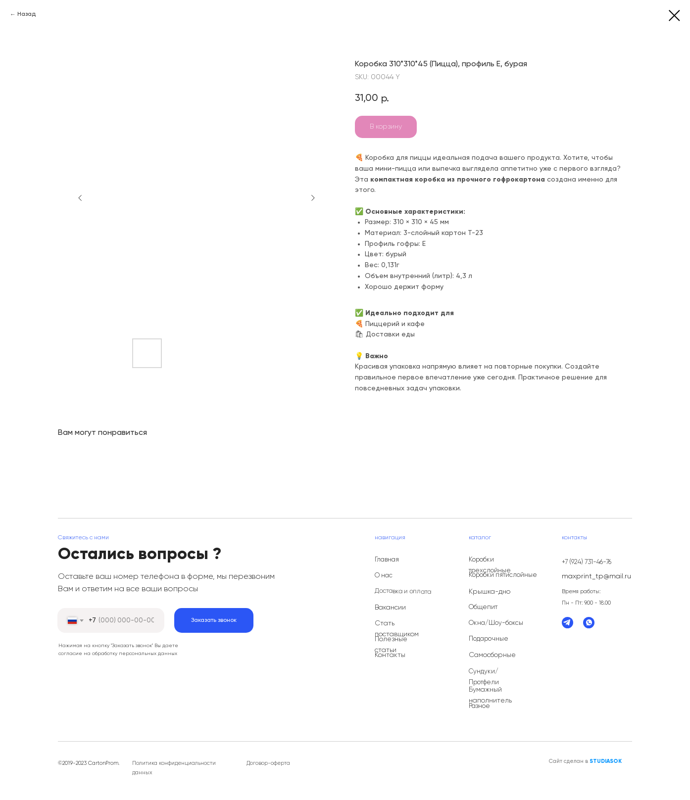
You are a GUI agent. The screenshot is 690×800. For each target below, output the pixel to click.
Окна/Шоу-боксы (496, 623)
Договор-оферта (268, 763)
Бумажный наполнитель (490, 695)
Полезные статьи (391, 645)
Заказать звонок (214, 620)
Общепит (483, 607)
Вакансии (390, 607)
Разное (479, 706)
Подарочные (488, 639)
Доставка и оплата (403, 591)
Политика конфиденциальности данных (174, 767)
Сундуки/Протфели (484, 677)
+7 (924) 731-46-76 (586, 562)
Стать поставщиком (397, 629)
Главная (387, 560)
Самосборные (492, 655)
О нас (384, 575)
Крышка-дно (489, 591)
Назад (26, 14)
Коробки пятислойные (503, 575)
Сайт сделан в (585, 761)
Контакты (390, 655)
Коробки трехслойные (490, 565)
